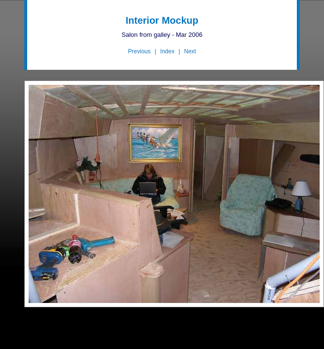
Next (190, 51)
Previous (139, 51)
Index (167, 51)
